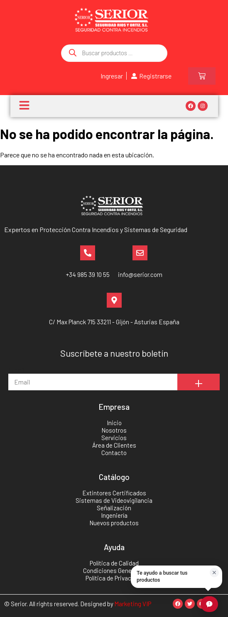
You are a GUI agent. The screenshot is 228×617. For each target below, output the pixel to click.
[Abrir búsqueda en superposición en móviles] (114, 53)
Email (16, 370)
